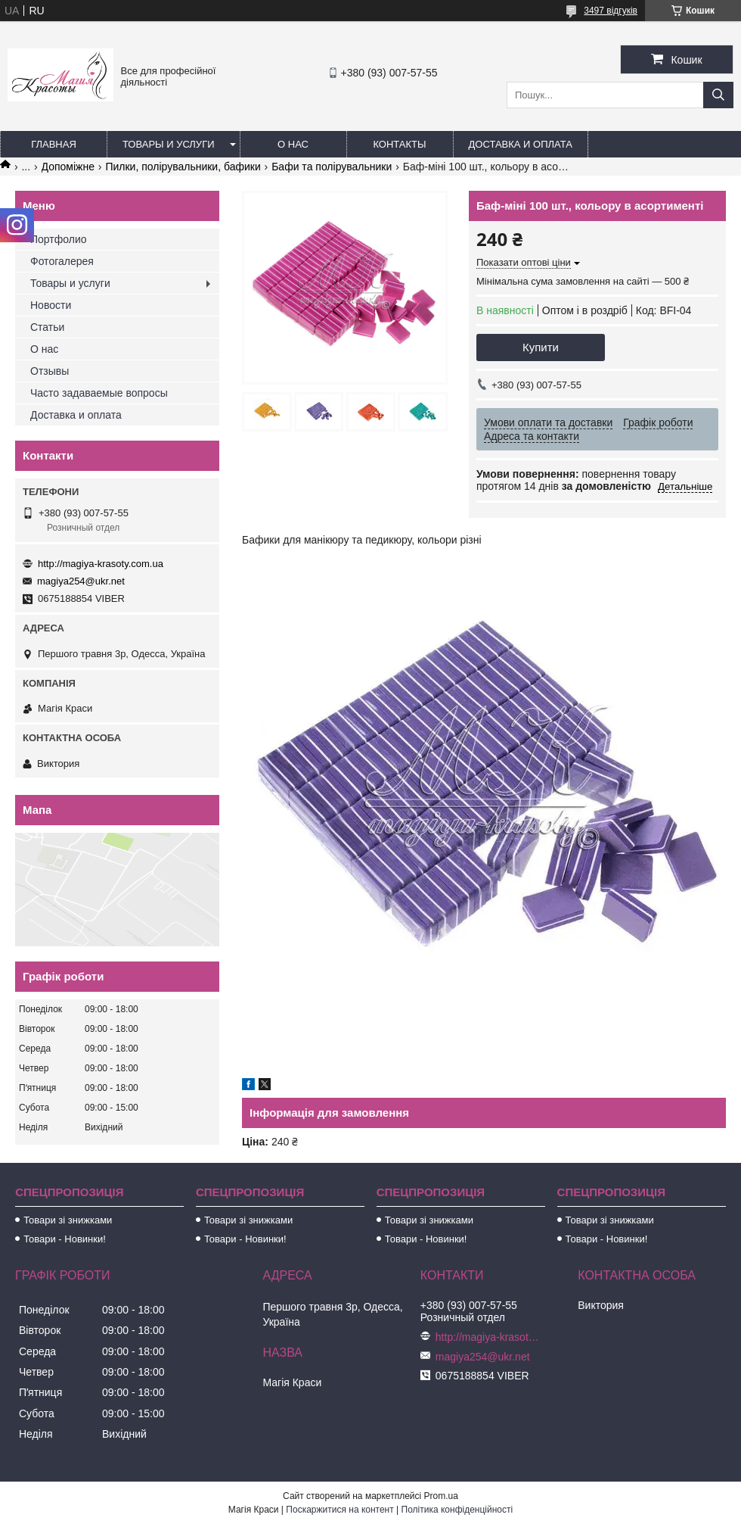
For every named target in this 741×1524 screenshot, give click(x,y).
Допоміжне (68, 167)
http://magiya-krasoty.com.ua (100, 563)
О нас (292, 144)
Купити (540, 347)
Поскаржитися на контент (339, 1509)
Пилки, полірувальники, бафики (182, 167)
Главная (53, 144)
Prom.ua (441, 1496)
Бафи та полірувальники (331, 167)
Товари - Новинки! (64, 1239)
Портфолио (58, 239)
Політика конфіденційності (457, 1509)
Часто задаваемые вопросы (99, 393)
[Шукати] (718, 95)
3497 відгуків (610, 10)
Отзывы (49, 371)
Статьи (47, 327)
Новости (50, 305)
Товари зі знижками (67, 1220)
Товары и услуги (168, 144)
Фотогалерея (62, 261)
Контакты (399, 144)
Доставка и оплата (520, 144)
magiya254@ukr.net (81, 581)
